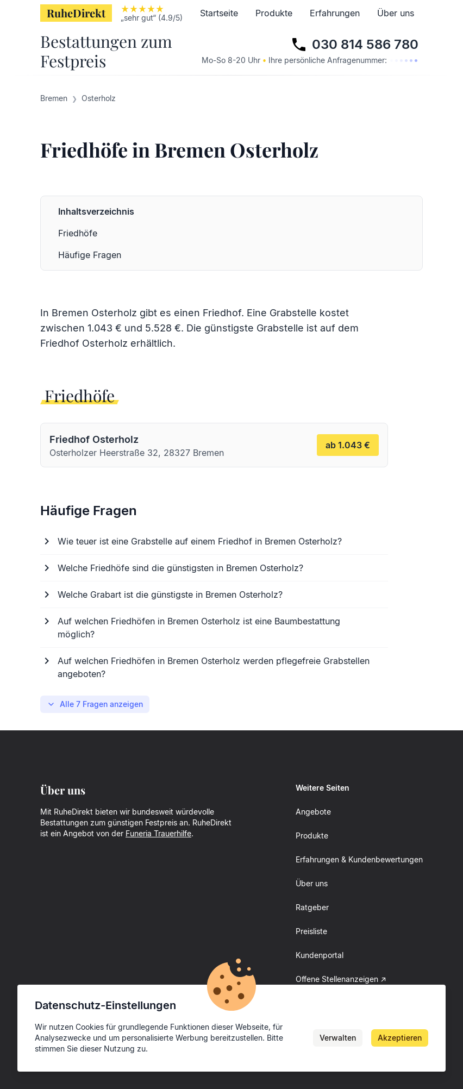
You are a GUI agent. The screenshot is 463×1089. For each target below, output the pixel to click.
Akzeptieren (400, 1037)
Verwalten (338, 1037)
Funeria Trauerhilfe (158, 833)
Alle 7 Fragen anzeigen (95, 704)
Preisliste (311, 931)
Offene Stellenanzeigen (337, 979)
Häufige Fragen (89, 254)
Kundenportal (319, 955)
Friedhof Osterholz (84, 343)
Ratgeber (312, 907)
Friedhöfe (77, 233)
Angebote (313, 811)
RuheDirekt (76, 12)
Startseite (219, 13)
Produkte (273, 13)
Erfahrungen (335, 13)
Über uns (395, 13)
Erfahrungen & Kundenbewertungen (359, 859)
